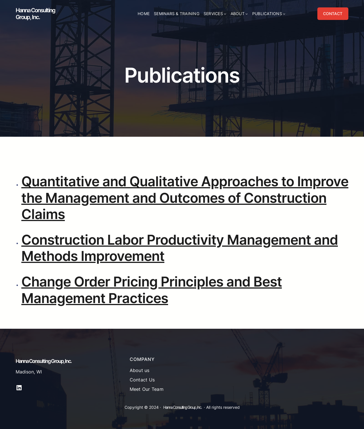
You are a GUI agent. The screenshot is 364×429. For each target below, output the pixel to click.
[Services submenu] (225, 14)
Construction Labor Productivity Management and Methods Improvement (179, 248)
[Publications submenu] (284, 14)
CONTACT (332, 13)
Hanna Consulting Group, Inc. (35, 14)
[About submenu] (246, 14)
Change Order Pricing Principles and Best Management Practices (151, 290)
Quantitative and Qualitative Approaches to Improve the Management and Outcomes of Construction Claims (184, 197)
